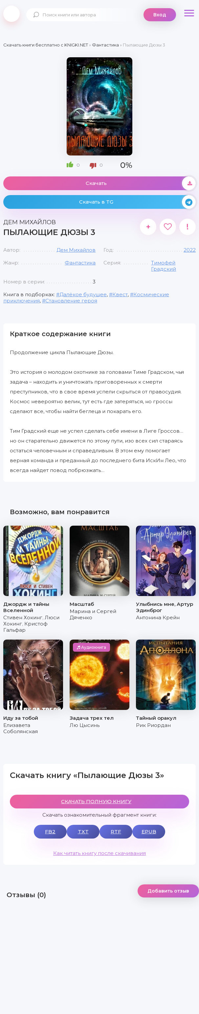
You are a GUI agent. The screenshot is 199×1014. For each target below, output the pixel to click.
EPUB (149, 831)
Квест (120, 294)
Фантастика (80, 263)
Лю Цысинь (85, 725)
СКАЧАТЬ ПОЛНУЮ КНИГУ (96, 801)
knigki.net (11, 14)
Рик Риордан (153, 725)
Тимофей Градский (163, 266)
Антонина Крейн (158, 617)
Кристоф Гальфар (25, 627)
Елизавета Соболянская (20, 728)
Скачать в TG (137, 202)
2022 (190, 250)
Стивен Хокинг (22, 617)
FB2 (50, 831)
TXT (83, 831)
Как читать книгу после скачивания (99, 853)
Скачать (141, 183)
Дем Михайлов (76, 250)
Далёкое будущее (83, 294)
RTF (116, 831)
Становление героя (71, 301)
